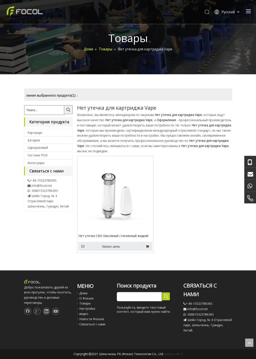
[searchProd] (139, 296)
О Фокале (86, 298)
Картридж (35, 133)
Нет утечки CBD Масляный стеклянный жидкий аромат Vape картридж (113, 236)
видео (83, 314)
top (249, 343)
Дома (83, 293)
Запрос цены (99, 246)
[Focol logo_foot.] (32, 282)
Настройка (87, 308)
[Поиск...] (44, 110)
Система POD (38, 155)
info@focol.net (41, 186)
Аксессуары (36, 163)
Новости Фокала (91, 319)
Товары (85, 303)
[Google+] (37, 311)
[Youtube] (55, 311)
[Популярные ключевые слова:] (68, 109)
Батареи (34, 140)
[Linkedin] (46, 311)
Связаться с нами (92, 324)
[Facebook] (27, 311)
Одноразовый (38, 148)
